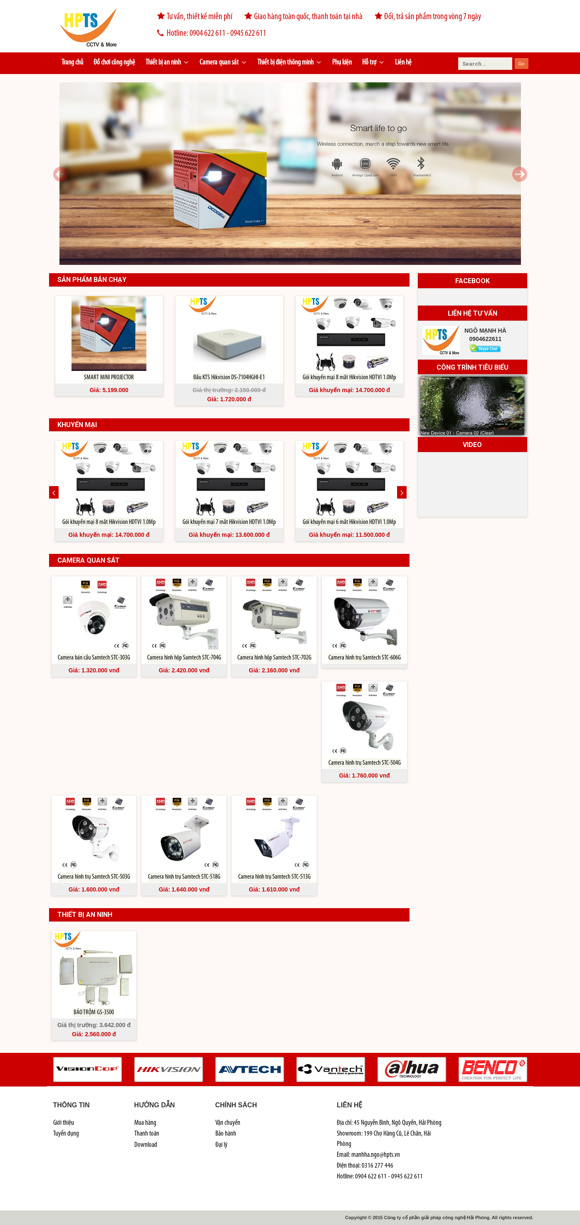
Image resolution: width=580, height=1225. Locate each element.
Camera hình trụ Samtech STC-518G (184, 877)
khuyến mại (77, 425)
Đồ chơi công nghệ (114, 63)
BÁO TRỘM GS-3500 (94, 1012)
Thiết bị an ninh (167, 63)
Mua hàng (145, 1122)
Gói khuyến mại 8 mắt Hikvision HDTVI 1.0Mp (349, 377)
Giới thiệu (63, 1122)
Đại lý (221, 1144)
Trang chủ (72, 63)
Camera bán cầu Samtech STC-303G (94, 657)
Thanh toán (146, 1133)
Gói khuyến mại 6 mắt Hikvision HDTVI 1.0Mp (349, 522)
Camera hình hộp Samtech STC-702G (274, 657)
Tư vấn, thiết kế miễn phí (193, 17)
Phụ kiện (342, 63)
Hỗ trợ (373, 63)
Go (521, 63)
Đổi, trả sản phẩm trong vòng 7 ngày (427, 17)
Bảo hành (225, 1133)
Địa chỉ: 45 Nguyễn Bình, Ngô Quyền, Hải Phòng (389, 1122)
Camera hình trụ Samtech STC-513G (274, 877)
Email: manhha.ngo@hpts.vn (368, 1154)
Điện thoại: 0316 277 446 (365, 1165)
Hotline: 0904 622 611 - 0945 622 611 (207, 34)
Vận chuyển (227, 1122)
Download (145, 1144)
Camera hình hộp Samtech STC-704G (184, 657)
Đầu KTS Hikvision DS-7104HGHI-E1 (229, 377)
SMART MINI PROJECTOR (109, 377)
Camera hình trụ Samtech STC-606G (364, 657)
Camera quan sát (223, 63)
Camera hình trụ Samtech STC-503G (94, 877)
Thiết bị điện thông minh (289, 63)
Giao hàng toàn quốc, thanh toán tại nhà (303, 17)
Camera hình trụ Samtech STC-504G (364, 763)
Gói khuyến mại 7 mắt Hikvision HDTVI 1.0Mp (229, 522)
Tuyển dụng (66, 1133)
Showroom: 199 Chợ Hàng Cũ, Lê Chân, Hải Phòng (384, 1138)
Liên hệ (403, 63)
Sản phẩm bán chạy (91, 280)
